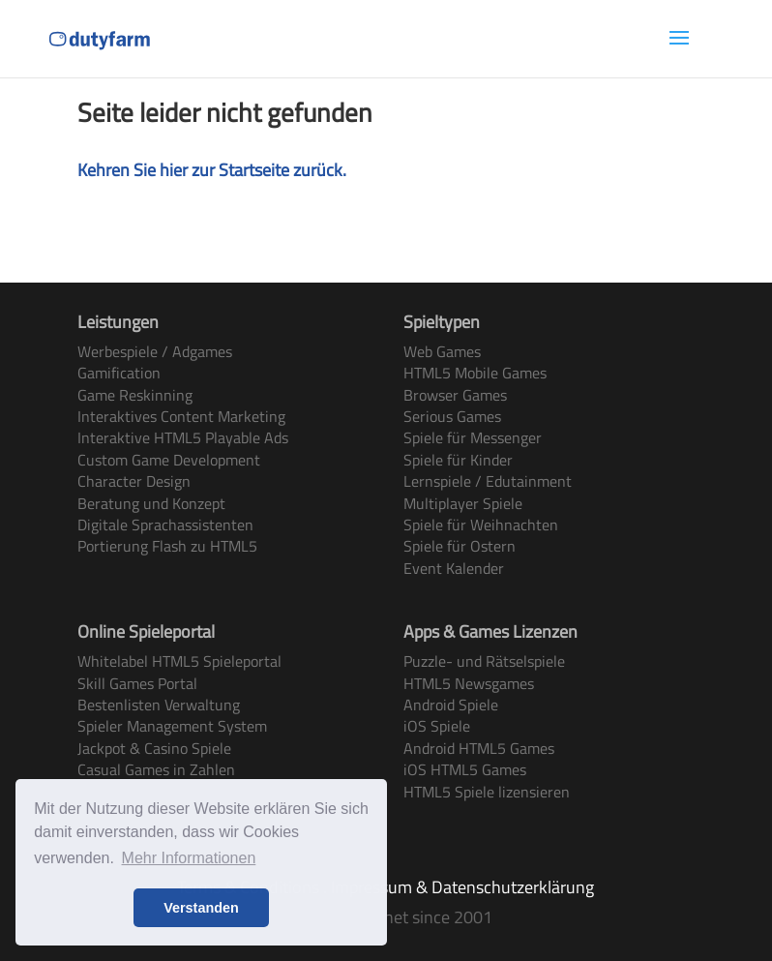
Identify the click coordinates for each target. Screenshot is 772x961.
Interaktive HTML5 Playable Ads (182, 437)
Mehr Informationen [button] (189, 858)
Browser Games (455, 394)
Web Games (442, 351)
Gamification (119, 372)
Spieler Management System (172, 725)
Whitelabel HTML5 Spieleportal (179, 661)
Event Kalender (453, 568)
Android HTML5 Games (478, 748)
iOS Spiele (436, 725)
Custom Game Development (168, 459)
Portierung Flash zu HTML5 (167, 545)
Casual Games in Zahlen (156, 769)
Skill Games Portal (137, 683)
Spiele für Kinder (458, 459)
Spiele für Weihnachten (480, 524)
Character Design (134, 481)
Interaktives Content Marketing (181, 416)
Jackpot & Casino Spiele (154, 748)
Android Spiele (450, 704)
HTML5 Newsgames (468, 683)
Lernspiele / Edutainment (487, 481)
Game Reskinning (135, 394)
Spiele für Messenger (472, 437)
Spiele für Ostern (459, 545)
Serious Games (452, 416)
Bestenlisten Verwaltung (158, 704)
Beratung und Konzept (151, 503)
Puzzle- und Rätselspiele (484, 661)
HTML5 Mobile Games (475, 372)
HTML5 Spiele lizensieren (486, 791)
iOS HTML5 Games (464, 769)
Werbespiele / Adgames (154, 351)
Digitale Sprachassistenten (165, 524)
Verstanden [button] (201, 908)
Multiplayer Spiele (462, 503)
